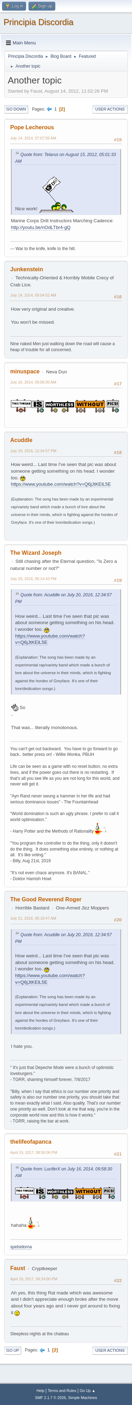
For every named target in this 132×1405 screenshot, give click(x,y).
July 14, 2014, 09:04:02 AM (33, 295)
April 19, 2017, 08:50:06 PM (33, 1152)
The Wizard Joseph (36, 553)
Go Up (12, 1350)
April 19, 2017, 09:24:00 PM (33, 1279)
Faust (17, 1268)
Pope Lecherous (32, 127)
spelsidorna (21, 1246)
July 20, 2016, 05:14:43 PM (33, 579)
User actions (110, 109)
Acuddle (21, 440)
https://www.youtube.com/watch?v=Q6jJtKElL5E (61, 484)
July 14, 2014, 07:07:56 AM (33, 138)
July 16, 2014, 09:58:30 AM (33, 382)
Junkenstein (26, 269)
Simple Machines (82, 1397)
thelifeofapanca (30, 1142)
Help (40, 1390)
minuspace (25, 371)
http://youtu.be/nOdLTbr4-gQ (40, 227)
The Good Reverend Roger (46, 899)
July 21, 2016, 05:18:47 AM (33, 918)
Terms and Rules (62, 1390)
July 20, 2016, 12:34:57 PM (33, 451)
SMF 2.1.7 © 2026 (50, 1397)
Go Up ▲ (87, 1390)
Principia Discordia (39, 22)
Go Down (16, 109)
